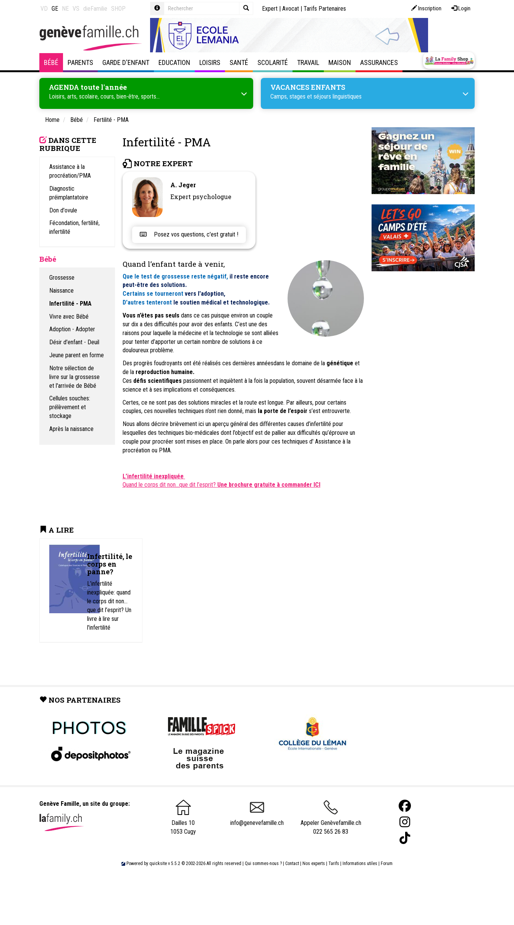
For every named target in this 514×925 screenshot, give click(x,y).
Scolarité (272, 62)
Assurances (379, 62)
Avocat (290, 8)
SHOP (118, 8)
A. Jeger (183, 185)
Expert (270, 8)
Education (174, 62)
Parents (80, 62)
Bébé (51, 62)
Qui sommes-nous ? (263, 863)
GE (55, 8)
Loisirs (209, 62)
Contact (292, 863)
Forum (387, 863)
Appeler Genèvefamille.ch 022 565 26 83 (331, 820)
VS (76, 8)
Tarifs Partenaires (325, 8)
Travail (308, 62)
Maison (339, 62)
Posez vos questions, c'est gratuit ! (189, 234)
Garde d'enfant (125, 62)
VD (44, 8)
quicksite (158, 863)
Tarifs (333, 863)
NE (65, 8)
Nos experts (313, 863)
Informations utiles (360, 863)
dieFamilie (95, 8)
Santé (239, 62)
